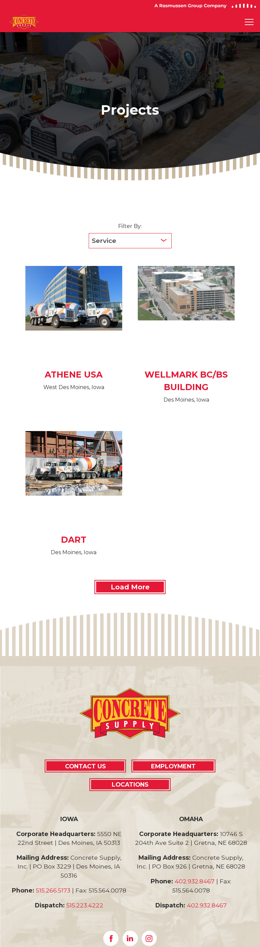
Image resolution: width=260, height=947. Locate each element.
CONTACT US (85, 766)
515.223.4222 (84, 905)
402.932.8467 (195, 881)
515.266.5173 (53, 890)
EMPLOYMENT (173, 766)
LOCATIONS (130, 784)
